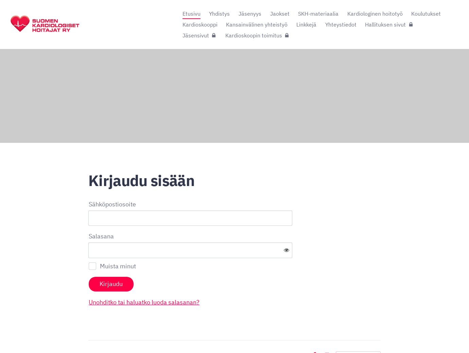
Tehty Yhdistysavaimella (358, 333)
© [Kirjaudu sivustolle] (91, 333)
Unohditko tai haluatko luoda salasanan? (217, 280)
